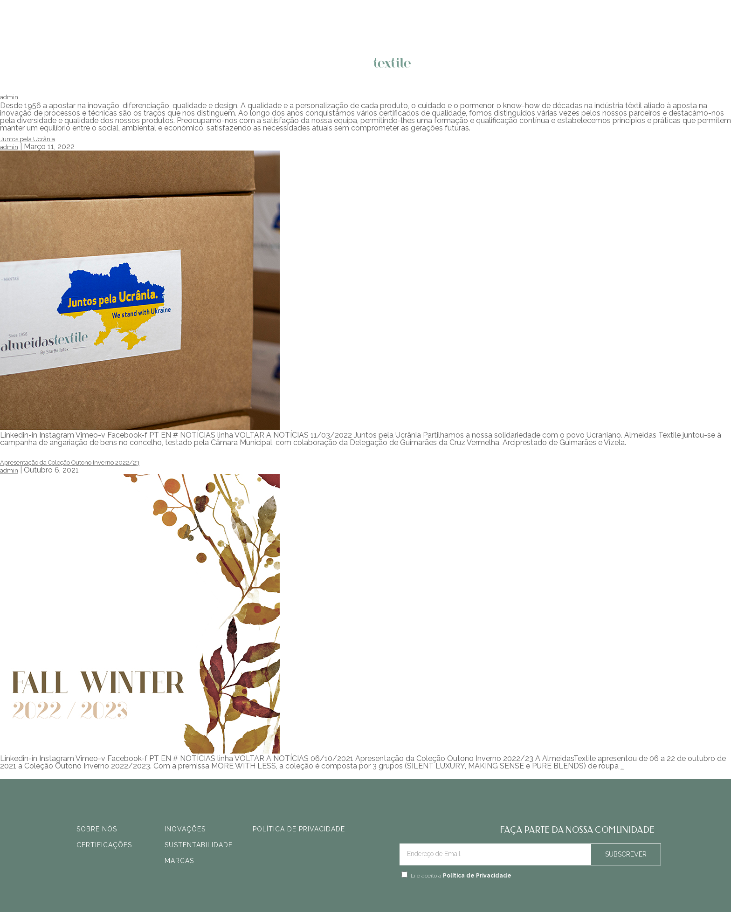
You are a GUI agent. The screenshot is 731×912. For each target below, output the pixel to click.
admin (9, 97)
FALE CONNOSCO (533, 65)
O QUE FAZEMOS (269, 65)
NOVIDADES (195, 65)
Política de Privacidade (477, 875)
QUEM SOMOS (455, 65)
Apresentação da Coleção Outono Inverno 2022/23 (69, 462)
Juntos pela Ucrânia (27, 139)
